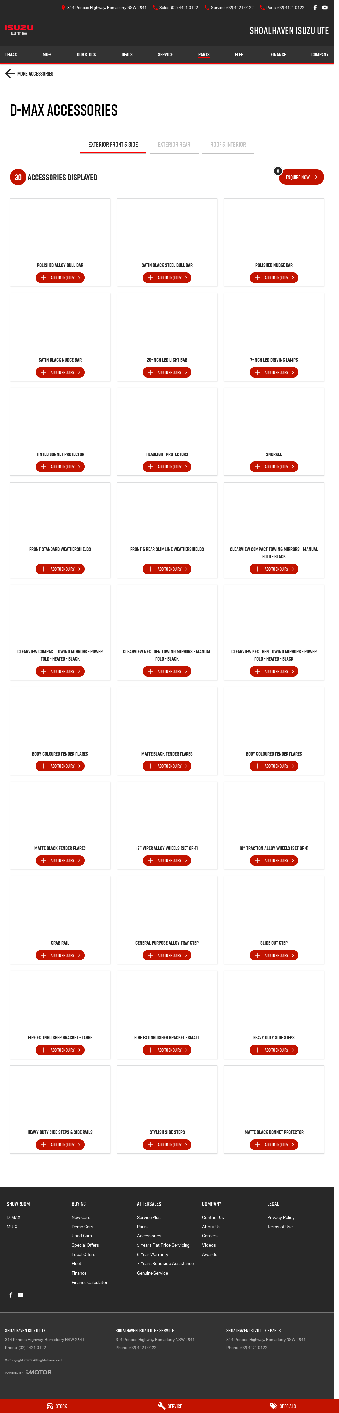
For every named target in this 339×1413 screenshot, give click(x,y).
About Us (211, 1226)
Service (165, 54)
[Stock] (56, 1406)
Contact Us (213, 1217)
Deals (127, 54)
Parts (204, 54)
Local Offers (83, 1254)
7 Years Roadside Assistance (165, 1263)
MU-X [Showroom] (47, 54)
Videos (209, 1245)
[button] (60, 228)
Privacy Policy (281, 1217)
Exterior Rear (174, 144)
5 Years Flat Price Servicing (163, 1245)
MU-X (12, 1226)
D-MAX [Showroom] (11, 54)
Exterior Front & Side (113, 144)
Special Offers (85, 1245)
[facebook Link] (315, 7)
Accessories (149, 1235)
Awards (209, 1254)
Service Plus (149, 1217)
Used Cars (82, 1235)
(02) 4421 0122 (32, 1347)
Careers (210, 1235)
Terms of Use (280, 1226)
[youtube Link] (325, 7)
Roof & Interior (228, 144)
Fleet (240, 54)
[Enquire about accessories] (301, 177)
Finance (278, 54)
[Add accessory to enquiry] (60, 277)
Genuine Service (152, 1273)
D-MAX (13, 1217)
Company (320, 54)
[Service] (169, 1406)
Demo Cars (82, 1226)
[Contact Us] (104, 7)
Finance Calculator (90, 1282)
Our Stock (86, 54)
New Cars (81, 1217)
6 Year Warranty (152, 1254)
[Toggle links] (28, 1372)
